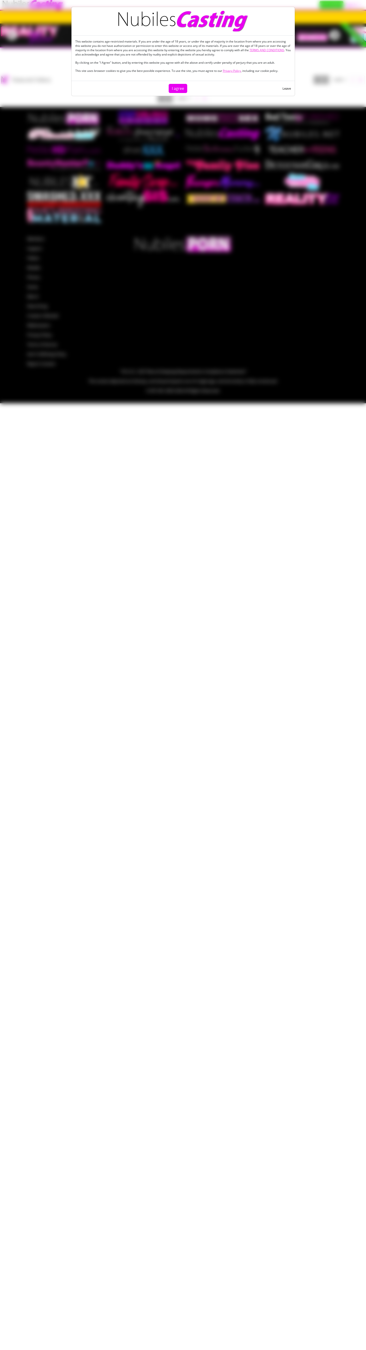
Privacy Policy (232, 71)
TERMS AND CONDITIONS (267, 50)
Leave (287, 88)
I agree (178, 88)
